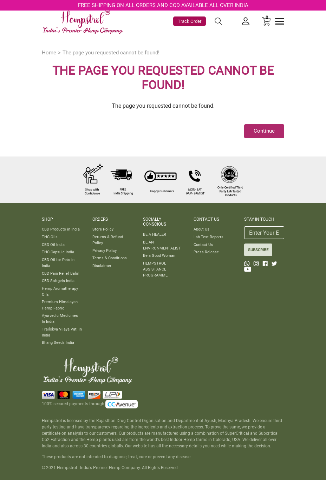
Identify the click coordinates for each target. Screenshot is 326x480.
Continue (264, 131)
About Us (201, 229)
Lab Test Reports (208, 236)
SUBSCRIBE (258, 249)
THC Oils (50, 236)
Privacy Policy (104, 250)
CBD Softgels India (58, 280)
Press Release (206, 251)
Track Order (189, 21)
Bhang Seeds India (58, 342)
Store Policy (102, 229)
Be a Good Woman (159, 255)
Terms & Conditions (109, 257)
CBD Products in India (61, 229)
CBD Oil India (53, 244)
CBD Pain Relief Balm (60, 273)
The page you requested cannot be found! (111, 52)
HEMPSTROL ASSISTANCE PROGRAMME (155, 269)
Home (49, 52)
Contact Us (203, 244)
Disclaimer (101, 265)
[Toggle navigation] (279, 21)
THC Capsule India (58, 251)
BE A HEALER (154, 234)
